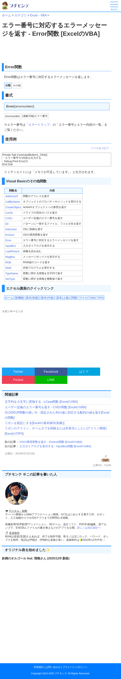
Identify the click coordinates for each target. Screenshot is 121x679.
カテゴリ (20, 15)
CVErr (9, 218)
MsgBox (10, 256)
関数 (74, 297)
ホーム (6, 15)
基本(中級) (47, 297)
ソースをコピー (100, 148)
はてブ (84, 371)
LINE (51, 379)
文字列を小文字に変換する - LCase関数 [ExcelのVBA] (41, 401)
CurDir (9, 212)
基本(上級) (63, 297)
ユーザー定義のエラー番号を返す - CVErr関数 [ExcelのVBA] (45, 407)
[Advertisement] (34, 50)
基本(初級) (32, 297)
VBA (92, 297)
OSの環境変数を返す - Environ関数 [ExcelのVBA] (51, 441)
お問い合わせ (53, 667)
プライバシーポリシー (75, 667)
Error (8, 240)
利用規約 (39, 667)
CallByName (12, 201)
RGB (8, 262)
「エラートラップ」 (39, 124)
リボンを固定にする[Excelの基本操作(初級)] (34, 423)
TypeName (11, 273)
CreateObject (13, 207)
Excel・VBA (38, 15)
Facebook (51, 371)
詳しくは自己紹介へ (89, 527)
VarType (10, 278)
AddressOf (11, 196)
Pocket (18, 379)
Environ (9, 234)
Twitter (18, 371)
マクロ (83, 297)
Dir (7, 223)
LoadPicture (12, 251)
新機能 (19, 297)
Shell (8, 267)
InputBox (10, 245)
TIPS (100, 297)
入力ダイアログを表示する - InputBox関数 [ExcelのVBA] (55, 446)
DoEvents (11, 229)
